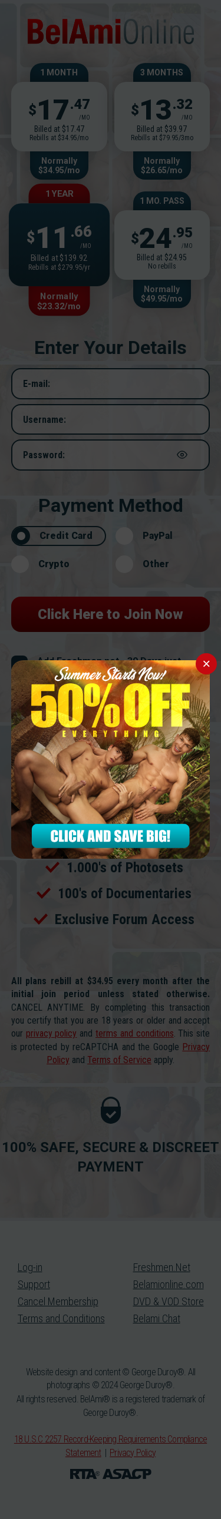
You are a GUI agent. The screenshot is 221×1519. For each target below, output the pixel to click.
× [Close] (206, 663)
